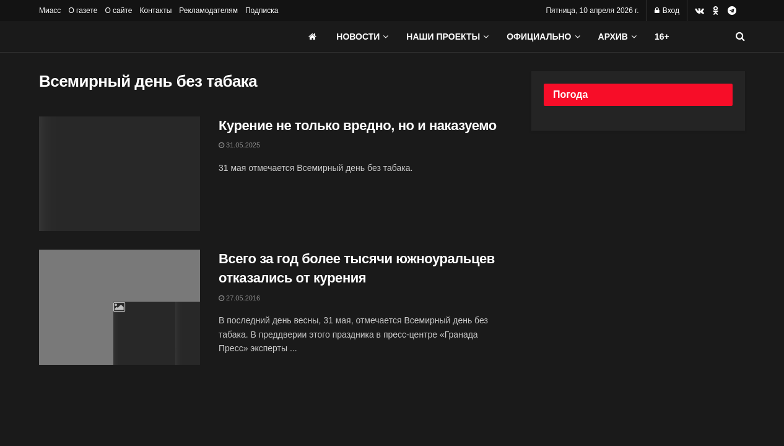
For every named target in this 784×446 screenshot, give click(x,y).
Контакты (155, 10)
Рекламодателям (208, 10)
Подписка (261, 10)
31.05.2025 (239, 145)
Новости (358, 37)
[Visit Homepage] (132, 36)
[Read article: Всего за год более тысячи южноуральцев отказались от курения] (119, 307)
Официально (539, 37)
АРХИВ (613, 37)
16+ (662, 37)
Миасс (50, 10)
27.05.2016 (239, 298)
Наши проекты (443, 37)
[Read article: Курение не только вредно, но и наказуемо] (119, 174)
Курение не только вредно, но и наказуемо (358, 125)
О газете (82, 10)
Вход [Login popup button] (667, 10)
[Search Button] (740, 36)
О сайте (118, 10)
